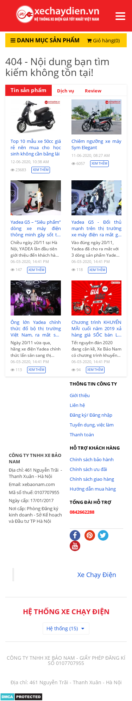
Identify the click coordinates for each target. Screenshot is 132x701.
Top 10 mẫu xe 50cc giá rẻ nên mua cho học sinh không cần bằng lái (36, 147)
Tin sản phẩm (28, 90)
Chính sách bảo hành (92, 459)
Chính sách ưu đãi (88, 469)
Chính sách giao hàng (92, 479)
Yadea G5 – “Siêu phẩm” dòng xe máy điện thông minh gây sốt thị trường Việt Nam (36, 228)
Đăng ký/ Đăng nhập (91, 415)
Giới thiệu (80, 395)
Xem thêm (41, 169)
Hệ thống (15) (65, 628)
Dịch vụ (65, 91)
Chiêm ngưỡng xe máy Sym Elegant (96, 144)
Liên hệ (77, 405)
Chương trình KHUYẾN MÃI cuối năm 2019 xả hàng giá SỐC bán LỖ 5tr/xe (96, 328)
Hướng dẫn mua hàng (93, 489)
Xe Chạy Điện (96, 574)
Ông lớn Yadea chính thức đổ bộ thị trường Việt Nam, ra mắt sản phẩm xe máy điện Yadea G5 (36, 328)
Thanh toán (82, 434)
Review (93, 91)
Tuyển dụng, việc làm (92, 425)
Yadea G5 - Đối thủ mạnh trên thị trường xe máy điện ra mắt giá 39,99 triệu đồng (96, 228)
